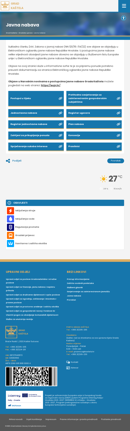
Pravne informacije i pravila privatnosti (79, 419)
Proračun (71, 300)
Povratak (116, 160)
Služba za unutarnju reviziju (19, 319)
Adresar (72, 368)
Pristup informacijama (78, 279)
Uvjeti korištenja (34, 419)
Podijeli (13, 161)
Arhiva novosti (16, 419)
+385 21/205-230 (79, 354)
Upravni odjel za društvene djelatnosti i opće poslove (33, 295)
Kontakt (72, 362)
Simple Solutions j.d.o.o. (37, 426)
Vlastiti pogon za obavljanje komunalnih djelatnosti (32, 315)
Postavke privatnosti (111, 419)
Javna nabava (74, 296)
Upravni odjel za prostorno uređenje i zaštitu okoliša (32, 306)
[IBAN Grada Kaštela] (34, 377)
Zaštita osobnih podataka (80, 283)
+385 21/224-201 (18, 349)
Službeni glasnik (75, 287)
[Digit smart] (25, 400)
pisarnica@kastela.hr (84, 351)
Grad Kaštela (11, 33)
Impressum (51, 419)
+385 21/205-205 (18, 347)
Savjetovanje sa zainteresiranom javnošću (88, 291)
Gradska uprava (25, 33)
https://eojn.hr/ (50, 85)
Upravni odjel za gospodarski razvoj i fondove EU (30, 311)
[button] (123, 18)
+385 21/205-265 (79, 330)
